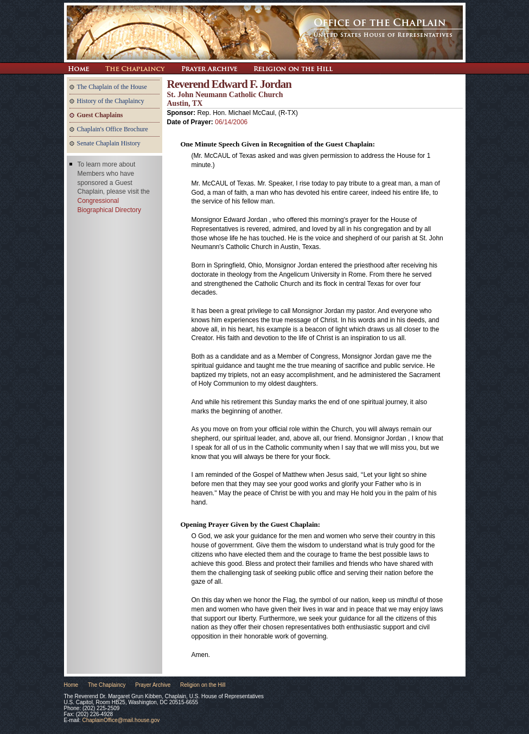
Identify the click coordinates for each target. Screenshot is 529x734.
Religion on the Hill (293, 68)
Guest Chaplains (100, 115)
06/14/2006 (231, 122)
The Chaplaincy (135, 68)
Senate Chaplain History (109, 143)
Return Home (78, 68)
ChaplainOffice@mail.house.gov (121, 720)
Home (71, 685)
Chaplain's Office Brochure (112, 129)
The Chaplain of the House (112, 87)
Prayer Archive (209, 68)
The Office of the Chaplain (265, 32)
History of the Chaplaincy (110, 101)
